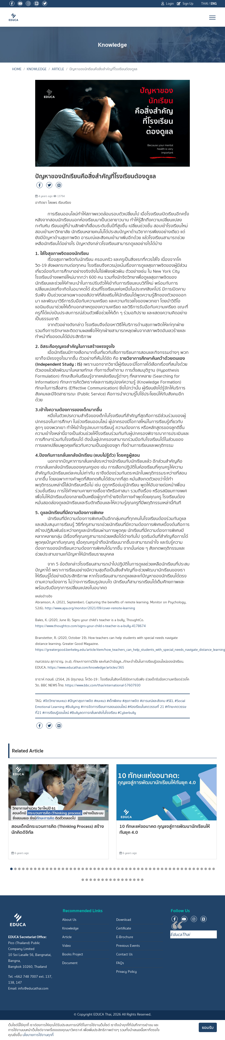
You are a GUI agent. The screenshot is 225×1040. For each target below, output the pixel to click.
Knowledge (37, 69)
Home (17, 69)
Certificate (123, 928)
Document (70, 963)
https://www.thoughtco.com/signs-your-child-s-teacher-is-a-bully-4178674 (90, 626)
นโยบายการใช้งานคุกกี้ (38, 1035)
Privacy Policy (126, 971)
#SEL (170, 700)
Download (123, 919)
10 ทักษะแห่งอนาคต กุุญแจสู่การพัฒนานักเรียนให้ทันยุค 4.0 (164, 829)
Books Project (72, 954)
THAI (204, 3)
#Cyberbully (127, 712)
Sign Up (185, 3)
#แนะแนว (100, 700)
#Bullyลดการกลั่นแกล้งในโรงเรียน (93, 712)
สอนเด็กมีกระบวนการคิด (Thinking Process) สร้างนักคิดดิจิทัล (57, 829)
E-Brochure (124, 937)
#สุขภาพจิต (130, 700)
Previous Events (128, 945)
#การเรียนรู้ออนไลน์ (55, 712)
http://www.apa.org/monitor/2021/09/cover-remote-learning (90, 608)
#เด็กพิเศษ (114, 700)
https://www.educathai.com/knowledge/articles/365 (86, 667)
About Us (69, 919)
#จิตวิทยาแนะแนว (55, 700)
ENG (214, 3)
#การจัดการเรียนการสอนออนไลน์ (104, 706)
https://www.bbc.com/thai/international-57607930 (103, 685)
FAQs (120, 963)
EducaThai (180, 934)
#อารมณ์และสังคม (152, 700)
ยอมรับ (208, 1027)
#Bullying (72, 706)
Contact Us (124, 954)
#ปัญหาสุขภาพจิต (80, 700)
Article (58, 69)
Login (167, 3)
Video (66, 945)
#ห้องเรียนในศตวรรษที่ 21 (146, 706)
